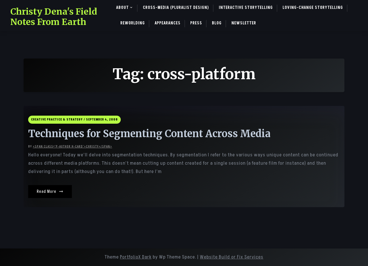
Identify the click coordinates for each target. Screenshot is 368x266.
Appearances (168, 23)
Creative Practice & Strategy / (58, 119)
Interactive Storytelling (246, 7)
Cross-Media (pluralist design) (176, 7)
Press (196, 23)
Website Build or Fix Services (231, 257)
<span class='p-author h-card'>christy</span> (72, 146)
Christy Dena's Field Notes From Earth (53, 16)
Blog (217, 23)
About (122, 7)
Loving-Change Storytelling (313, 7)
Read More (50, 192)
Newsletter (243, 23)
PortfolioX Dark (136, 257)
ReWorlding (132, 23)
